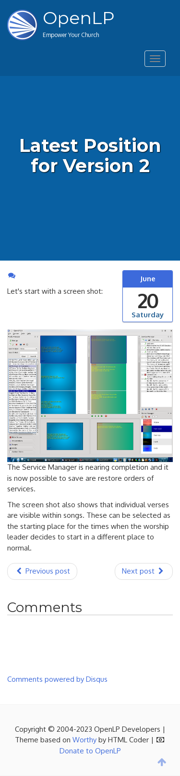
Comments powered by (57, 679)
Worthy (84, 739)
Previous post (42, 571)
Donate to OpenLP (90, 750)
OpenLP (79, 17)
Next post (144, 571)
